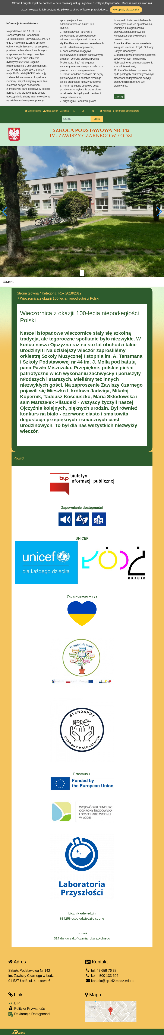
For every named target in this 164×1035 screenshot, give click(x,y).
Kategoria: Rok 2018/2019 (62, 293)
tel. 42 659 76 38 (101, 970)
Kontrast (105, 111)
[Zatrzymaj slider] (82, 273)
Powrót (19, 458)
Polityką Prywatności (107, 3)
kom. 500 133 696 (102, 976)
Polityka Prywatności (26, 1008)
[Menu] (82, 282)
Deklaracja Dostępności (29, 1014)
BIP (14, 1003)
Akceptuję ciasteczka (126, 9)
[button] (5, 211)
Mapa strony (50, 111)
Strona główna (33, 111)
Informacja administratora (126, 111)
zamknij (119, 97)
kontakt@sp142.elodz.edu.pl (109, 981)
